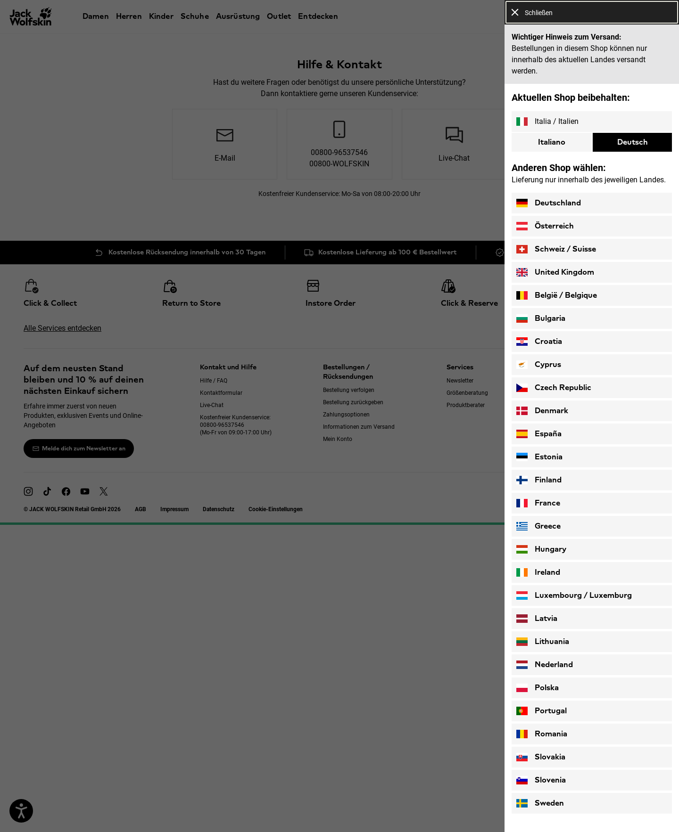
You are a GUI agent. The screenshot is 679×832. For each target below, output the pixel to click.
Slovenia (541, 780)
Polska (537, 687)
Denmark (542, 410)
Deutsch (632, 142)
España (539, 434)
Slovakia (540, 757)
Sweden (540, 803)
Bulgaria (540, 318)
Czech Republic (553, 387)
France (538, 503)
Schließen (532, 12)
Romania (541, 734)
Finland (539, 480)
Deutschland (548, 203)
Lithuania (542, 641)
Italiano (551, 142)
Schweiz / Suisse (556, 249)
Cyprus (538, 364)
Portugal (541, 711)
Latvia (536, 618)
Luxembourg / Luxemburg (574, 595)
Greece (538, 526)
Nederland (544, 664)
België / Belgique (556, 295)
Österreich (545, 226)
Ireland (538, 572)
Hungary (541, 549)
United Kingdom (555, 272)
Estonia (539, 457)
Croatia (539, 341)
